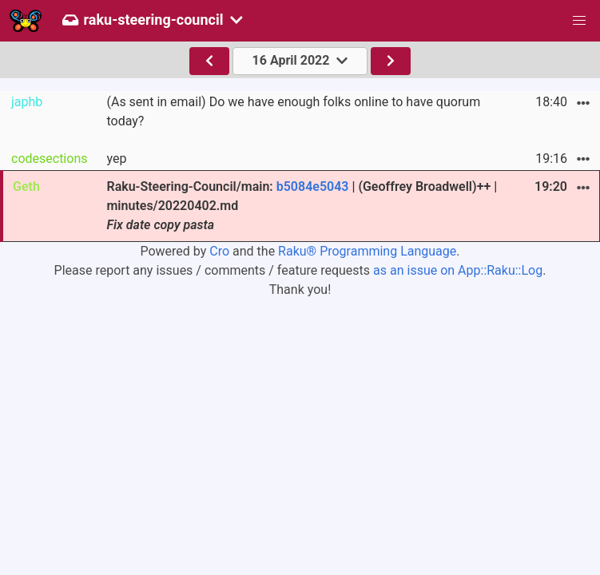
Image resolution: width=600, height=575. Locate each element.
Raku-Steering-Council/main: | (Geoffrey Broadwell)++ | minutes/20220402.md (301, 205)
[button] (579, 21)
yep (116, 158)
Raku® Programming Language (367, 251)
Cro (219, 251)
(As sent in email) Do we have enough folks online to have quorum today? (293, 111)
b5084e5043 (312, 186)
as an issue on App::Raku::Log (457, 270)
